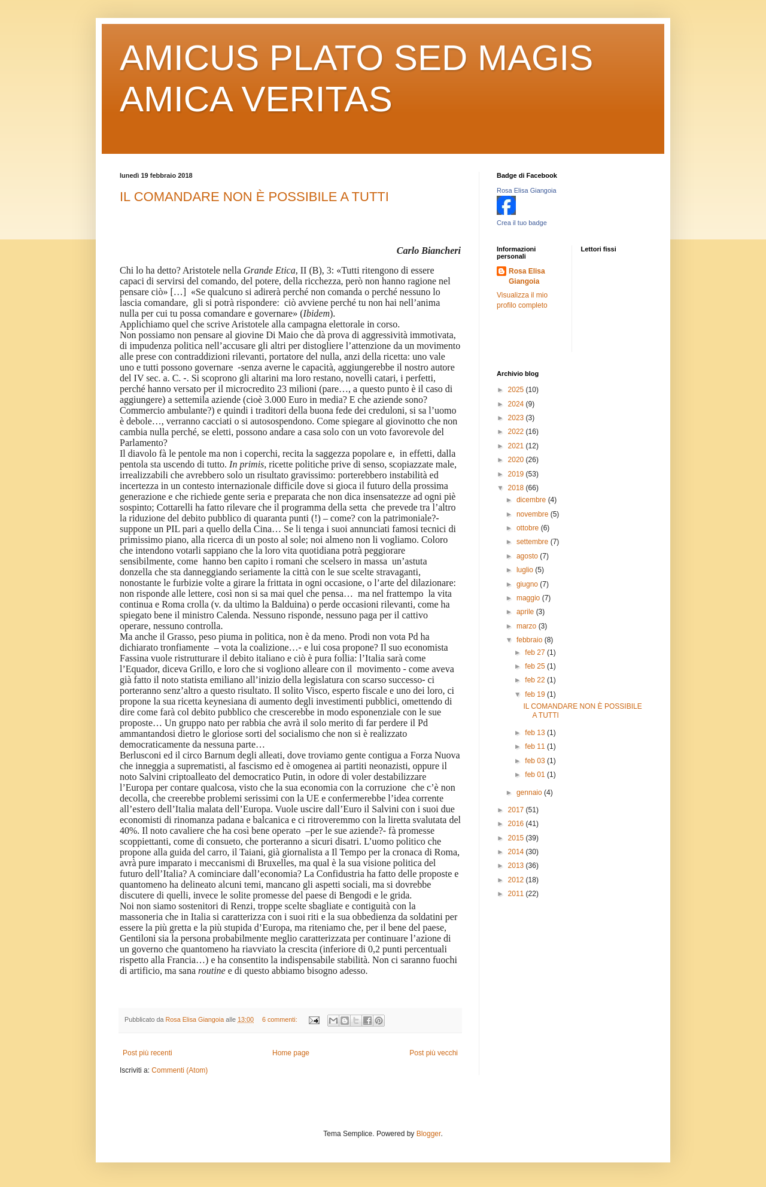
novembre (533, 514)
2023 (517, 418)
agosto (528, 556)
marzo (527, 626)
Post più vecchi (433, 1053)
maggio (529, 598)
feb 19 (536, 694)
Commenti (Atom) (179, 1070)
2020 (517, 460)
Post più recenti (147, 1053)
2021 (517, 446)
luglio (525, 570)
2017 (517, 810)
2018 (517, 488)
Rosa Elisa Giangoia (527, 190)
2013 (517, 865)
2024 (517, 404)
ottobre (528, 528)
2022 (517, 431)
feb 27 (536, 652)
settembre (533, 542)
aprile (526, 612)
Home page (290, 1053)
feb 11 (536, 746)
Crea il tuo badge (522, 222)
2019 (517, 474)
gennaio (530, 792)
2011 (517, 894)
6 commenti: (280, 1019)
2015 (517, 838)
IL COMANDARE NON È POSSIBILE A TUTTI (254, 196)
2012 (517, 880)
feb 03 (536, 761)
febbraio (530, 640)
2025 (517, 389)
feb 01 (536, 774)
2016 (517, 823)
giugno (528, 584)
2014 (517, 852)
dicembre (532, 500)
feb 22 (536, 680)
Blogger (429, 1134)
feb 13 (536, 732)
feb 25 (536, 666)
